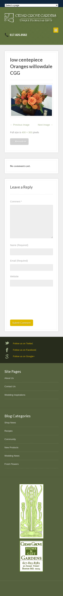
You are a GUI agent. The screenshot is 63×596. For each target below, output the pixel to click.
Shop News (10, 422)
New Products (11, 447)
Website (14, 276)
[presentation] (24, 304)
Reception (19, 141)
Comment (16, 201)
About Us (9, 378)
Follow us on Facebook (24, 350)
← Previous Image (19, 124)
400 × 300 (27, 132)
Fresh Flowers (12, 464)
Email (19, 260)
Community (10, 439)
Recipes (9, 431)
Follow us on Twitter (23, 343)
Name (19, 245)
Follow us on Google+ (24, 356)
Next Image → (45, 124)
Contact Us (10, 386)
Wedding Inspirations (15, 395)
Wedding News (12, 455)
